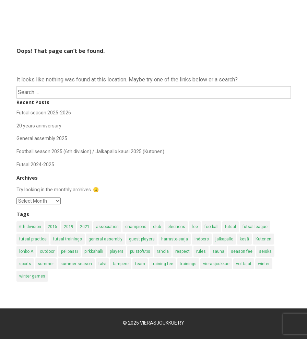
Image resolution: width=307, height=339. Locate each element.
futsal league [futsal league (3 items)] (255, 226)
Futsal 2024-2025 (35, 164)
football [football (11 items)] (211, 226)
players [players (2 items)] (116, 251)
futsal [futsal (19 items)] (230, 226)
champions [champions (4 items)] (135, 226)
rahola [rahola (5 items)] (163, 251)
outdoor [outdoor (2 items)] (47, 251)
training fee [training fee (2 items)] (162, 263)
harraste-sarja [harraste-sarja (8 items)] (174, 239)
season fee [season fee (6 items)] (241, 251)
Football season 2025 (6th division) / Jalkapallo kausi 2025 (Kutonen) (90, 151)
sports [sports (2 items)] (25, 263)
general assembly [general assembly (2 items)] (105, 239)
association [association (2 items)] (107, 226)
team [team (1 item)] (140, 263)
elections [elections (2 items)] (176, 226)
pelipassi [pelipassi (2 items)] (69, 251)
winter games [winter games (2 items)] (32, 276)
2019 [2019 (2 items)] (68, 226)
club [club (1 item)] (157, 226)
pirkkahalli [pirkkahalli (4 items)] (93, 251)
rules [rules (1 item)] (201, 251)
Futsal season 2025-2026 (43, 112)
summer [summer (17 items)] (46, 263)
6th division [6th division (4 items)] (30, 226)
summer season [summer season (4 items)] (76, 263)
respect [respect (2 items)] (182, 251)
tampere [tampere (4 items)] (121, 263)
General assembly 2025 (41, 138)
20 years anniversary (38, 125)
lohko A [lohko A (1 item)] (26, 251)
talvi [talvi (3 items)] (102, 263)
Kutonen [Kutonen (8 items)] (263, 239)
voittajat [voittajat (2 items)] (243, 263)
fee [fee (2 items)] (195, 226)
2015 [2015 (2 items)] (52, 226)
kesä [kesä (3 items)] (244, 239)
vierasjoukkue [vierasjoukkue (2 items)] (216, 263)
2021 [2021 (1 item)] (85, 226)
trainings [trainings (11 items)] (188, 263)
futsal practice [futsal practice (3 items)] (33, 239)
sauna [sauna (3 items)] (218, 251)
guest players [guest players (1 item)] (142, 239)
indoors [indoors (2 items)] (201, 239)
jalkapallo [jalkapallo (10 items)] (224, 239)
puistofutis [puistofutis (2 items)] (140, 251)
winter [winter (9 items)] (264, 263)
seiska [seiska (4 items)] (265, 251)
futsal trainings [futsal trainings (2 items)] (67, 239)
